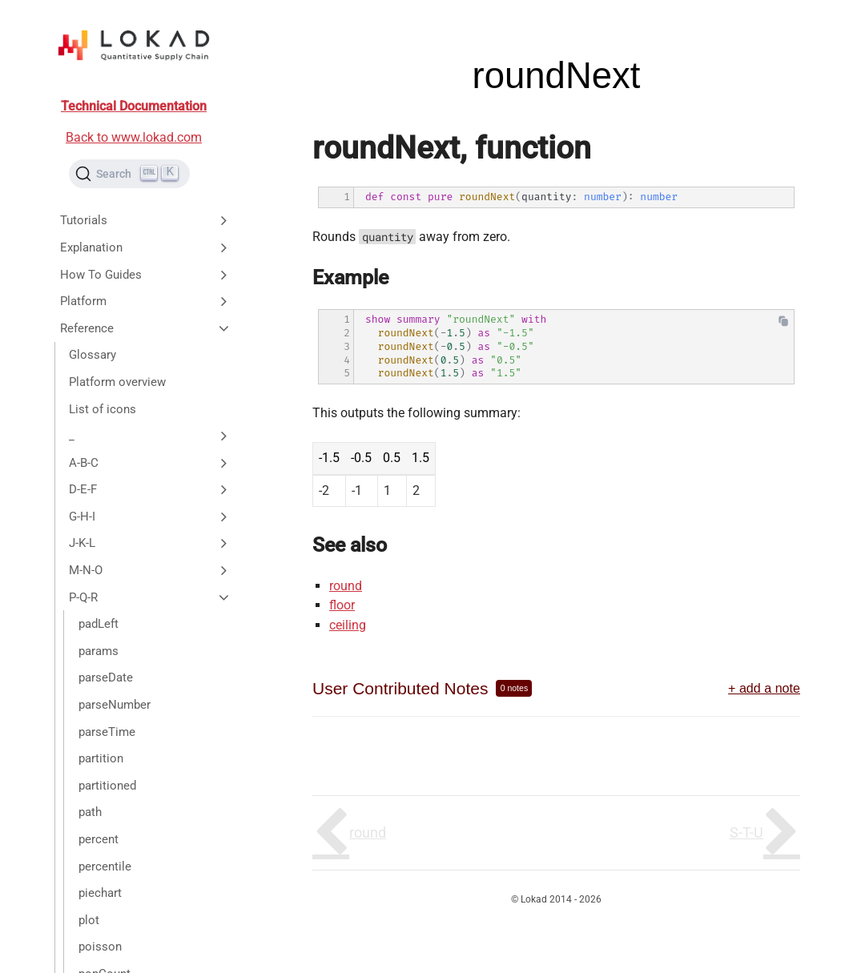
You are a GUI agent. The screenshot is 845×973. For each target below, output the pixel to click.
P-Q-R (150, 597)
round (345, 585)
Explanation (145, 247)
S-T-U (746, 832)
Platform (145, 301)
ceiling (347, 625)
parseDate (105, 677)
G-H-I (150, 516)
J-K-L (150, 543)
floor (342, 605)
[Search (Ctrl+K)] (129, 173)
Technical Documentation (134, 106)
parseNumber (114, 705)
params (98, 651)
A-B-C (150, 463)
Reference (145, 328)
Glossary (92, 355)
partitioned (107, 785)
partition (100, 758)
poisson (100, 946)
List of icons (102, 409)
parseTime (106, 732)
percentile (104, 866)
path (90, 812)
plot (88, 920)
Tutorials (145, 220)
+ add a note (764, 688)
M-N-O (150, 570)
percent (98, 839)
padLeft (98, 624)
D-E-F (150, 489)
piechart (100, 893)
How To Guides (145, 274)
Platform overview (117, 382)
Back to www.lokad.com (134, 137)
